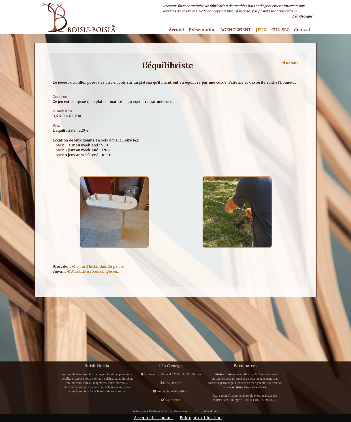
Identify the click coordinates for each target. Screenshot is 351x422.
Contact (302, 29)
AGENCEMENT (235, 29)
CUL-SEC (280, 29)
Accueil (176, 29)
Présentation (202, 29)
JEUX (261, 29)
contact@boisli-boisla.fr (173, 391)
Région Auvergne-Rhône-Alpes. (246, 387)
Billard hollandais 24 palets (98, 266)
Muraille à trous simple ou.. (93, 271)
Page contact (173, 400)
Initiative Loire (222, 374)
